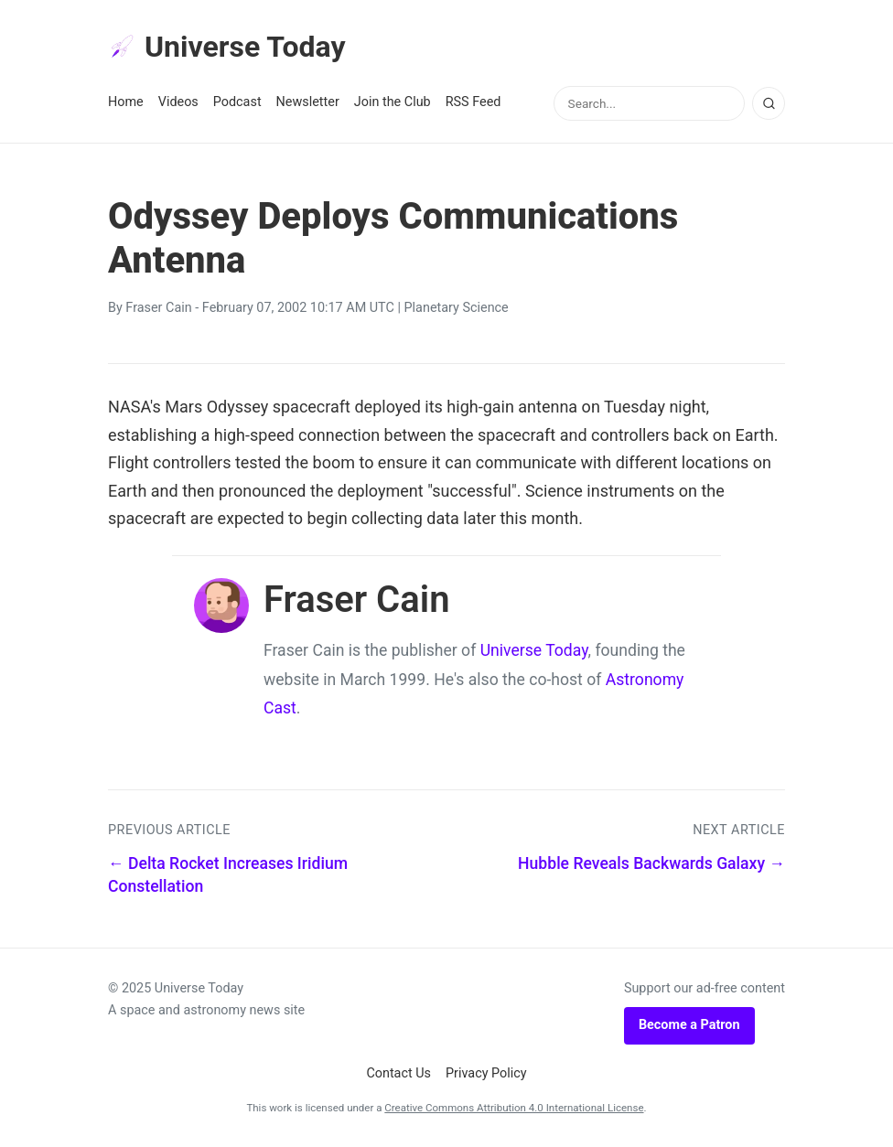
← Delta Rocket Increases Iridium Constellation (228, 874)
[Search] (768, 103)
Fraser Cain (158, 308)
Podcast (237, 102)
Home (126, 102)
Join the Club (392, 102)
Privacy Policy (486, 1073)
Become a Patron (689, 1025)
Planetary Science (456, 308)
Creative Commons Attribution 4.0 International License (513, 1107)
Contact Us (398, 1073)
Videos (178, 102)
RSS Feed (473, 102)
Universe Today (227, 46)
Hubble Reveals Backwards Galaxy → (651, 863)
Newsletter (307, 102)
